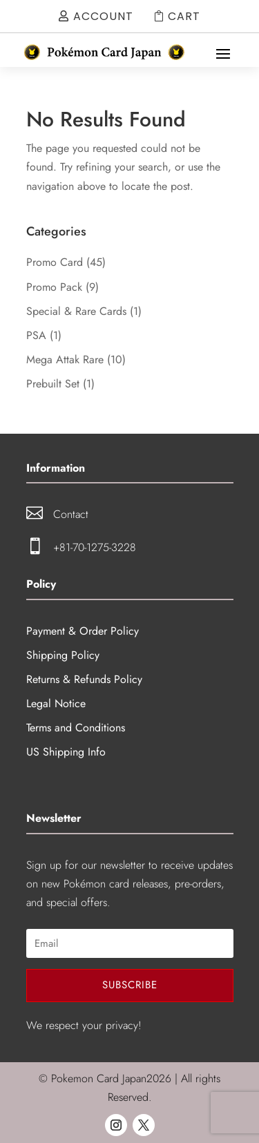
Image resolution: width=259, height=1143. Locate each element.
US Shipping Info (66, 752)
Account (103, 16)
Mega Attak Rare (65, 359)
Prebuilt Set (52, 384)
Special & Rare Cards (76, 311)
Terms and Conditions (75, 728)
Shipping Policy (62, 655)
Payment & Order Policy (82, 631)
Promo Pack (54, 287)
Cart (184, 16)
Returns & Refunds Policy (84, 679)
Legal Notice (56, 703)
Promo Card (54, 262)
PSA (36, 335)
